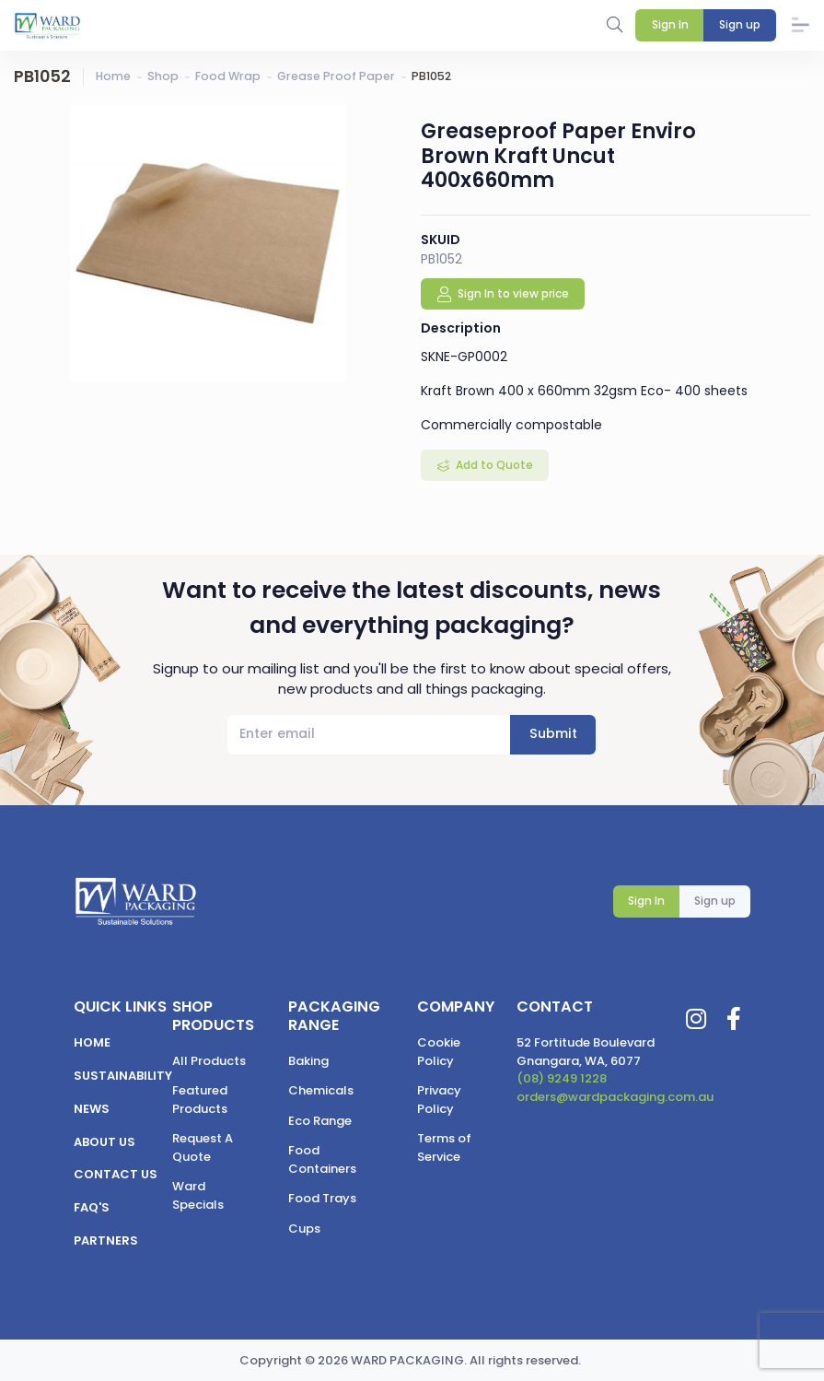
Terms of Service (444, 1147)
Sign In (646, 900)
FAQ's (92, 1207)
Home (113, 76)
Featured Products (199, 1100)
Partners (106, 1240)
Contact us (115, 1174)
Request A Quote (202, 1147)
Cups (304, 1228)
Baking (308, 1061)
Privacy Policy (439, 1100)
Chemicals (321, 1090)
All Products (209, 1061)
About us (104, 1142)
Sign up (715, 900)
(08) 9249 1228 (561, 1078)
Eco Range (320, 1120)
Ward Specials (198, 1195)
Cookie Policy (438, 1052)
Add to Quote (493, 465)
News (92, 1109)
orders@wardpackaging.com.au (615, 1097)
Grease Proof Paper (336, 76)
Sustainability (123, 1075)
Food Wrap (228, 76)
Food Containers (322, 1159)
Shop (163, 76)
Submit (553, 733)
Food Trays (322, 1198)
